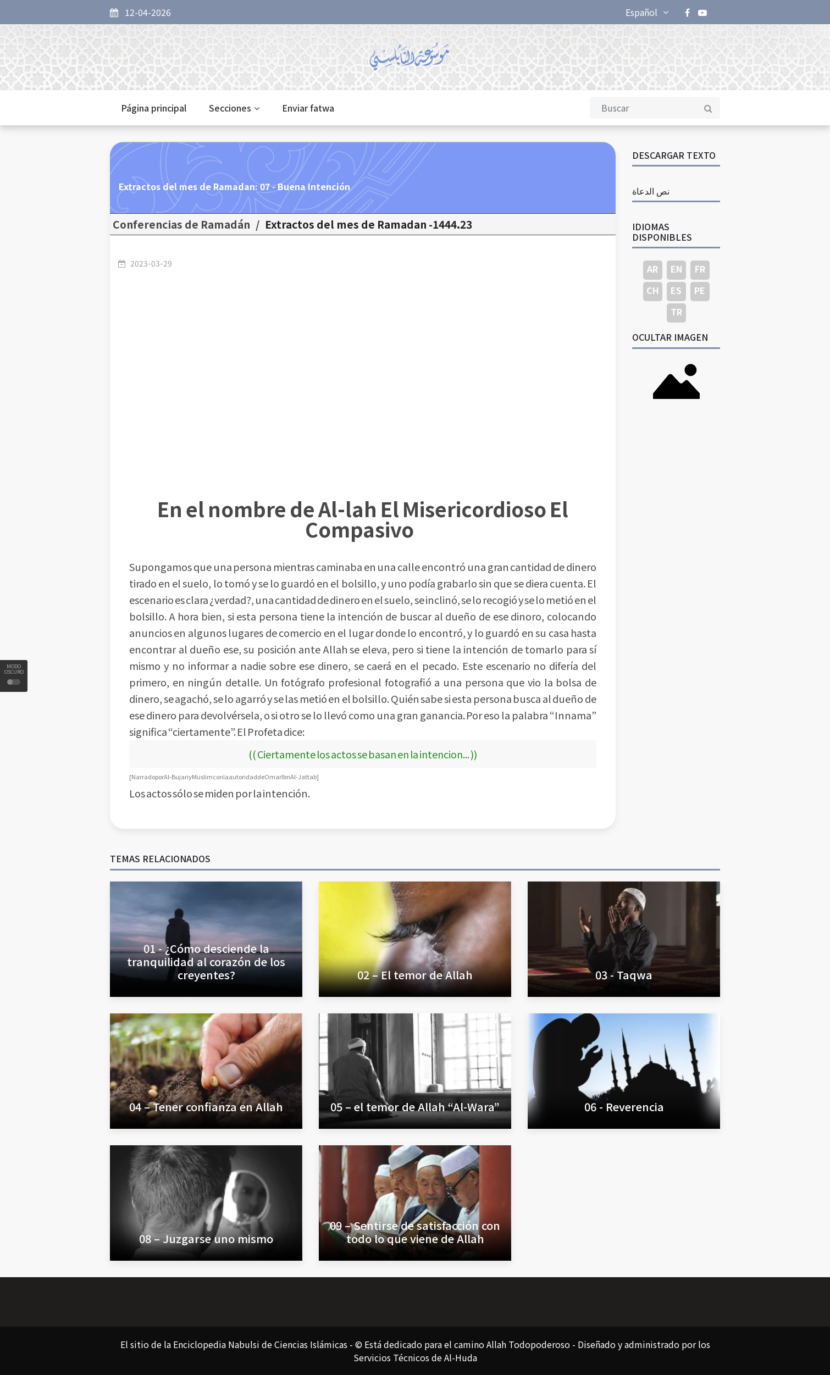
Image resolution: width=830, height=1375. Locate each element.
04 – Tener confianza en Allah (206, 1107)
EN (676, 268)
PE (699, 290)
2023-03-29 (151, 263)
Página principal (153, 107)
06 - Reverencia (624, 1107)
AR (652, 268)
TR (676, 311)
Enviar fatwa (308, 107)
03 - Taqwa (623, 975)
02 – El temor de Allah (415, 975)
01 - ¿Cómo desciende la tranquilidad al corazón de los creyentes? (206, 961)
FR (700, 268)
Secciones (234, 107)
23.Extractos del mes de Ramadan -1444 (368, 224)
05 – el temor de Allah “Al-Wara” (415, 1107)
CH (652, 290)
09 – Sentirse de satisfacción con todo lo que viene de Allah (415, 1231)
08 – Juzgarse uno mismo (206, 1238)
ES (676, 290)
